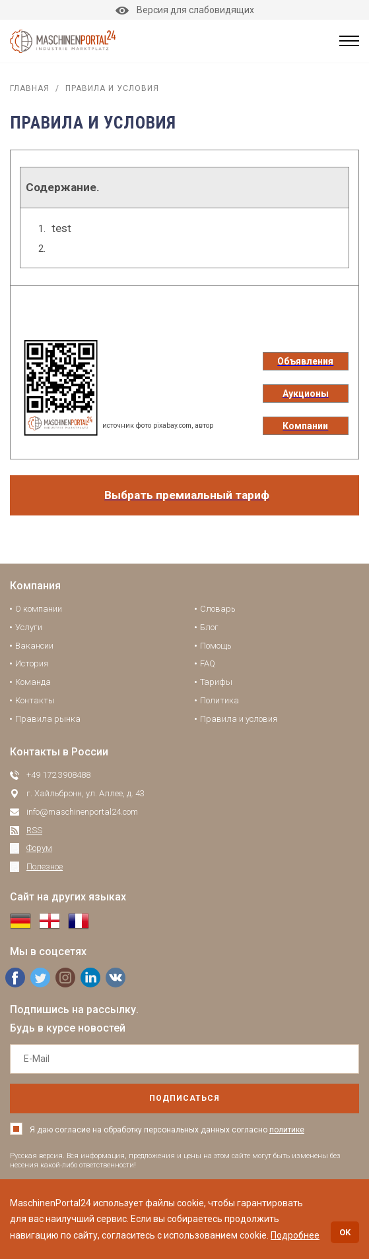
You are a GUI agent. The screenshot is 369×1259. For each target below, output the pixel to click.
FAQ (207, 663)
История (31, 663)
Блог (209, 627)
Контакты (35, 700)
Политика (219, 700)
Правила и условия (238, 719)
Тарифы (216, 682)
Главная (30, 88)
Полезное (44, 866)
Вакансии (34, 646)
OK (345, 1232)
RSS (34, 830)
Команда (33, 682)
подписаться (184, 1098)
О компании (38, 609)
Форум (39, 848)
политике (286, 1129)
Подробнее (295, 1235)
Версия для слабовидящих (185, 10)
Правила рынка (48, 719)
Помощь (216, 646)
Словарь (218, 609)
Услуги (28, 627)
